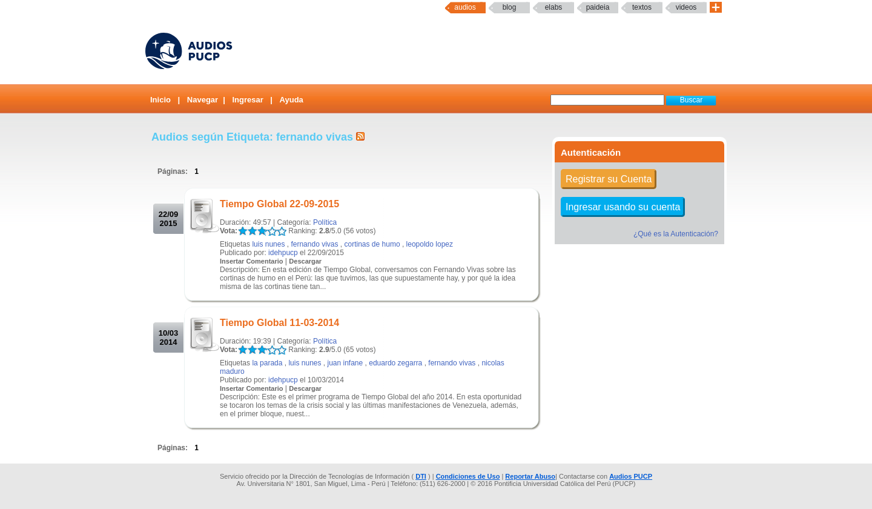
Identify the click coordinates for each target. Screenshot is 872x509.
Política (325, 222)
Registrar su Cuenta (609, 179)
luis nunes (268, 244)
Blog (510, 7)
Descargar (305, 261)
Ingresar (247, 99)
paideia (598, 7)
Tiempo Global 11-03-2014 (279, 323)
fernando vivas (314, 244)
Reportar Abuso (530, 476)
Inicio (160, 99)
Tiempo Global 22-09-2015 (279, 204)
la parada (267, 363)
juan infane (345, 363)
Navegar (202, 99)
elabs (554, 7)
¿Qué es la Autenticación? (675, 234)
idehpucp (283, 252)
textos (642, 7)
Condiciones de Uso (468, 476)
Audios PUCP (630, 476)
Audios (464, 7)
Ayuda (291, 99)
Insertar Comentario (251, 261)
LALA (242, 231)
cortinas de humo (372, 244)
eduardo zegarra (395, 363)
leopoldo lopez (429, 244)
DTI (420, 476)
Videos (686, 7)
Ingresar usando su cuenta (623, 207)
